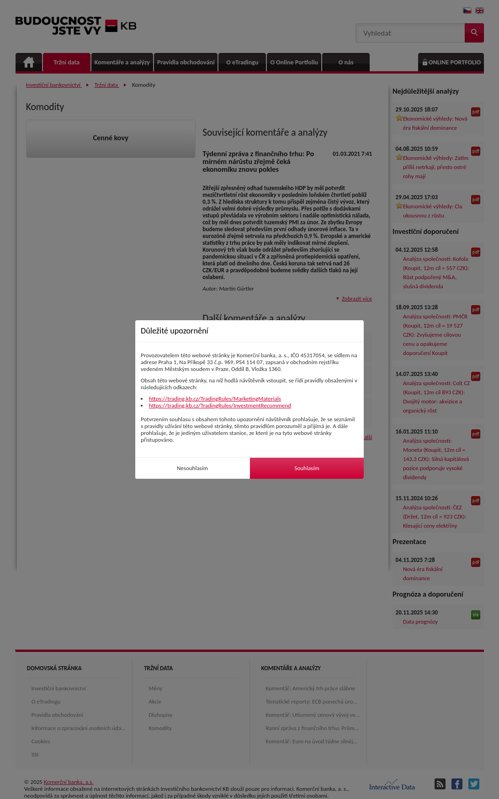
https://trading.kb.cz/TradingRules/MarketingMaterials (215, 398)
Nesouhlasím (192, 468)
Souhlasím (306, 468)
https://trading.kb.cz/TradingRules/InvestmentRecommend (220, 405)
